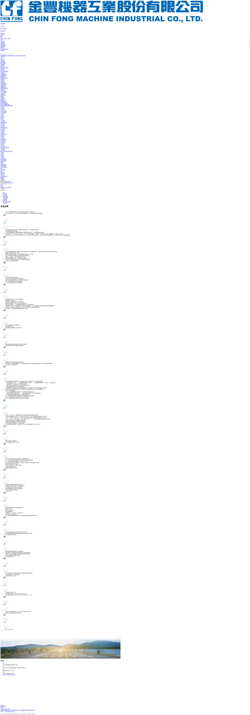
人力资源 (2, 26)
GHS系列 (2, 126)
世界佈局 (2, 68)
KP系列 (2, 135)
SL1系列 (2, 144)
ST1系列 (2, 109)
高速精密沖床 (3, 87)
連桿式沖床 (3, 76)
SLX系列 (2, 143)
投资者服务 (3, 169)
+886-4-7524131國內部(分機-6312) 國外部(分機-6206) (14, 667)
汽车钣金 (2, 79)
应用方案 (2, 70)
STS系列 (2, 133)
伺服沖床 (2, 82)
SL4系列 (2, 158)
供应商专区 (3, 30)
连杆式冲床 (3, 142)
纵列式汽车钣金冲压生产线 (6, 151)
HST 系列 (2, 125)
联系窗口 (2, 177)
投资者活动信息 (4, 176)
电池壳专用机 (3, 159)
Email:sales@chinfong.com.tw (9, 674)
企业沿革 (2, 61)
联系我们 (2, 33)
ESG (1, 168)
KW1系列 (2, 129)
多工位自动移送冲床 (5, 147)
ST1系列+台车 (3, 110)
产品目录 (2, 107)
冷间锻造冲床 (3, 134)
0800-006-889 (7, 181)
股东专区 (2, 173)
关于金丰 (2, 34)
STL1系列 (2, 146)
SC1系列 (2, 116)
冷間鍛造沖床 (3, 74)
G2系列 (2, 114)
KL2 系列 (2, 138)
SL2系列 (2, 156)
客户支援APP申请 (4, 67)
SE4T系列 (2, 150)
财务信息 (2, 172)
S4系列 (2, 155)
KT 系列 (2, 137)
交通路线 (2, 64)
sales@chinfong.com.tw (9, 182)
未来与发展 (3, 63)
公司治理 (2, 174)
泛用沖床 (2, 72)
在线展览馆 (3, 23)
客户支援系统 (3, 28)
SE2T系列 (2, 148)
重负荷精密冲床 (4, 127)
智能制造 (2, 162)
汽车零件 (2, 89)
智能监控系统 (3, 165)
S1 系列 (2, 152)
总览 (1, 58)
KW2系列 (2, 130)
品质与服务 (3, 62)
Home (1, 187)
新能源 (2, 96)
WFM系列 (2, 140)
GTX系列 (2, 113)
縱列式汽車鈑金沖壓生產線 (6, 105)
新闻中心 (2, 66)
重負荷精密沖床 (4, 78)
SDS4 (1, 118)
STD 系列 (2, 131)
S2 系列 (2, 154)
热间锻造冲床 (3, 139)
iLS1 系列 (2, 121)
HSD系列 (2, 123)
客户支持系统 (3, 167)
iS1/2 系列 (2, 119)
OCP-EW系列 (3, 112)
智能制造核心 (3, 164)
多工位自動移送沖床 (5, 104)
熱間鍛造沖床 (3, 75)
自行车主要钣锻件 (4, 71)
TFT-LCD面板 (3, 92)
